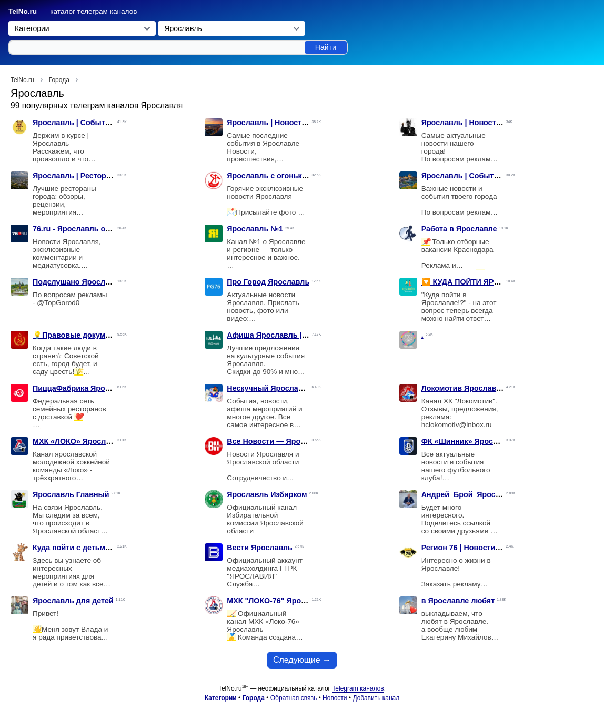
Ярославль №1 (255, 229)
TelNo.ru (22, 11)
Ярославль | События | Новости (481, 175)
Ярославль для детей (73, 600)
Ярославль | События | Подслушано (100, 122)
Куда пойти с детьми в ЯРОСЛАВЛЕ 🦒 (105, 547)
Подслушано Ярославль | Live (89, 282)
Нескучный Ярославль (269, 388)
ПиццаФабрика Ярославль (82, 388)
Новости (335, 698)
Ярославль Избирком (267, 494)
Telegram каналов (358, 688)
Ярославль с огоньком (269, 175)
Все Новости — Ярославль (277, 441)
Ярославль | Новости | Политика (481, 122)
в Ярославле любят (458, 600)
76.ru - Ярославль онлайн (80, 229)
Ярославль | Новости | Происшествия (297, 122)
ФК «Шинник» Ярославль (468, 441)
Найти (325, 47)
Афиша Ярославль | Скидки (278, 335)
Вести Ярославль (260, 547)
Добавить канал (376, 698)
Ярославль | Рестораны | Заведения (100, 175)
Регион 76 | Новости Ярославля (480, 547)
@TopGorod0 (58, 303)
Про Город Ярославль (268, 282)
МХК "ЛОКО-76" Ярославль (277, 600)
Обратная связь (293, 698)
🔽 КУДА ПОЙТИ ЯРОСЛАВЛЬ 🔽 (482, 282)
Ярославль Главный (71, 494)
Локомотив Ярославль (463, 388)
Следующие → (302, 659)
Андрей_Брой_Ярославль (470, 494)
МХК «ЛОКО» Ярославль (78, 441)
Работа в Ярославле (459, 229)
